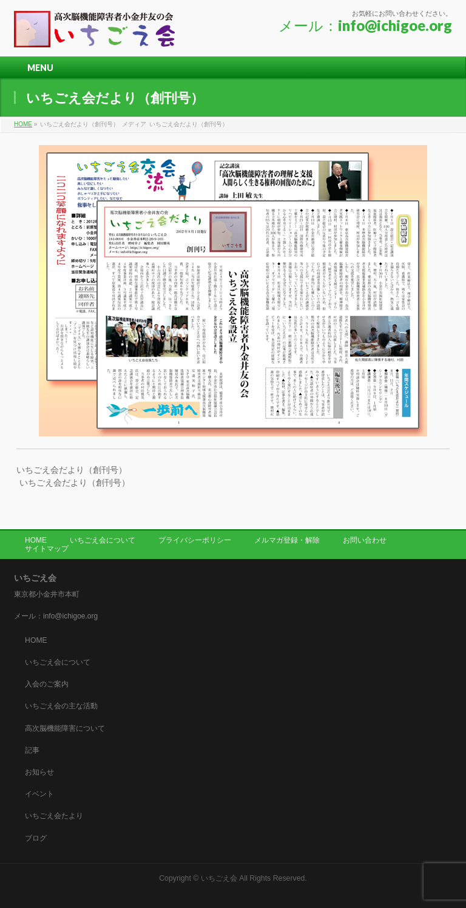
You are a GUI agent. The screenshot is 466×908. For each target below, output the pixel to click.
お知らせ (39, 772)
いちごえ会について (102, 540)
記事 (32, 750)
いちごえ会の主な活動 (61, 706)
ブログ (36, 838)
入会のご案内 (47, 684)
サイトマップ (47, 548)
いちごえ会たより (54, 815)
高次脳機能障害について (65, 728)
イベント (39, 794)
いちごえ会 (219, 878)
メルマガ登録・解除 (287, 540)
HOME (36, 540)
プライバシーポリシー (194, 540)
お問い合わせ (365, 540)
